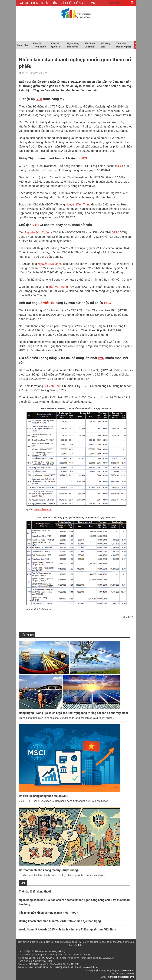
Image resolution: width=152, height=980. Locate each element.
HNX (116, 232)
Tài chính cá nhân (90, 45)
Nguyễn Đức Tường (37, 232)
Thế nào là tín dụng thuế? (35, 891)
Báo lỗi (23, 73)
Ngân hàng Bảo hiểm (73, 45)
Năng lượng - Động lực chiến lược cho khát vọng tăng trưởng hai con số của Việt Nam (73, 713)
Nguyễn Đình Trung (78, 204)
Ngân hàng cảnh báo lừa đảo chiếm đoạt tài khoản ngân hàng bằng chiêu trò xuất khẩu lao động (74, 902)
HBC (107, 303)
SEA (39, 99)
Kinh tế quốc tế (55, 45)
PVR (101, 358)
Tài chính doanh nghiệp (123, 45)
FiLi (79, 942)
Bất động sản (105, 45)
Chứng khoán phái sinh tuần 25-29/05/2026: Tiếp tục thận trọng (60, 921)
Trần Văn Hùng (58, 286)
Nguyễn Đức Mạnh (50, 263)
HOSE (120, 166)
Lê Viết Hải (46, 303)
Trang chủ (22, 45)
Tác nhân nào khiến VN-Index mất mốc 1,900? (48, 912)
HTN (83, 158)
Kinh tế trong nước (39, 45)
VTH (35, 225)
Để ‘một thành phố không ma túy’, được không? (49, 870)
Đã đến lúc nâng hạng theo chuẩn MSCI (44, 796)
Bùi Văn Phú (52, 386)
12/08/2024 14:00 (38, 73)
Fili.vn (61, 951)
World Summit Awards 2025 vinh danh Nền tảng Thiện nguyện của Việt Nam (67, 929)
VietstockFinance (42, 509)
